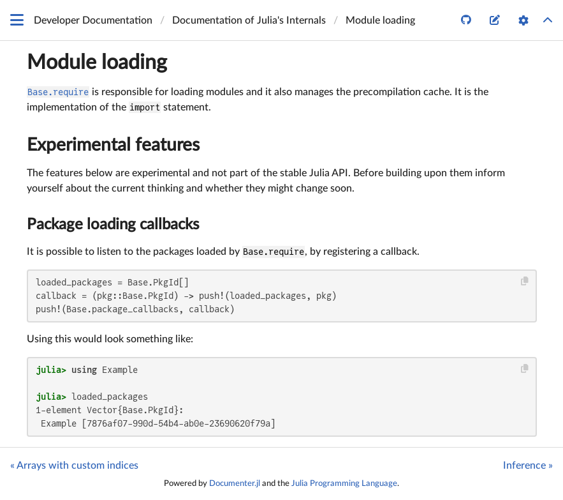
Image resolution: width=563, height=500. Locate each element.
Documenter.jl (234, 483)
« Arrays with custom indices (74, 465)
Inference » (528, 465)
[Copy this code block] (524, 281)
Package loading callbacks (113, 224)
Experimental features (113, 145)
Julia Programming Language (344, 483)
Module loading (97, 62)
